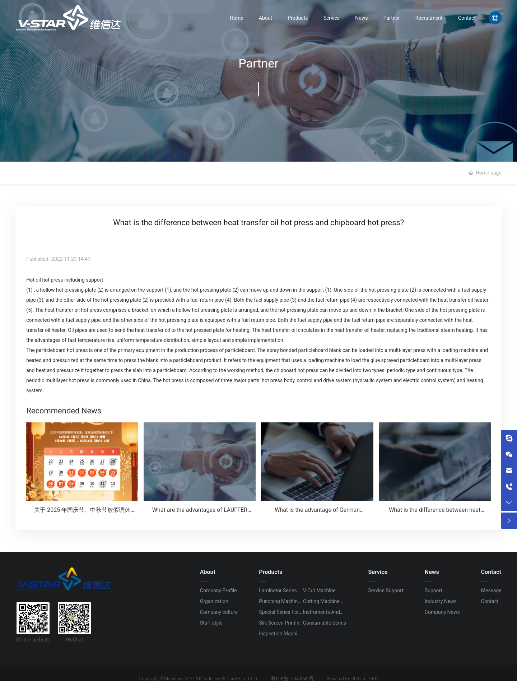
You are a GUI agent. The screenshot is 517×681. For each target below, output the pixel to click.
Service (331, 18)
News (361, 18)
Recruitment (429, 18)
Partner (391, 18)
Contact (467, 18)
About (265, 18)
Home (236, 18)
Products (298, 18)
